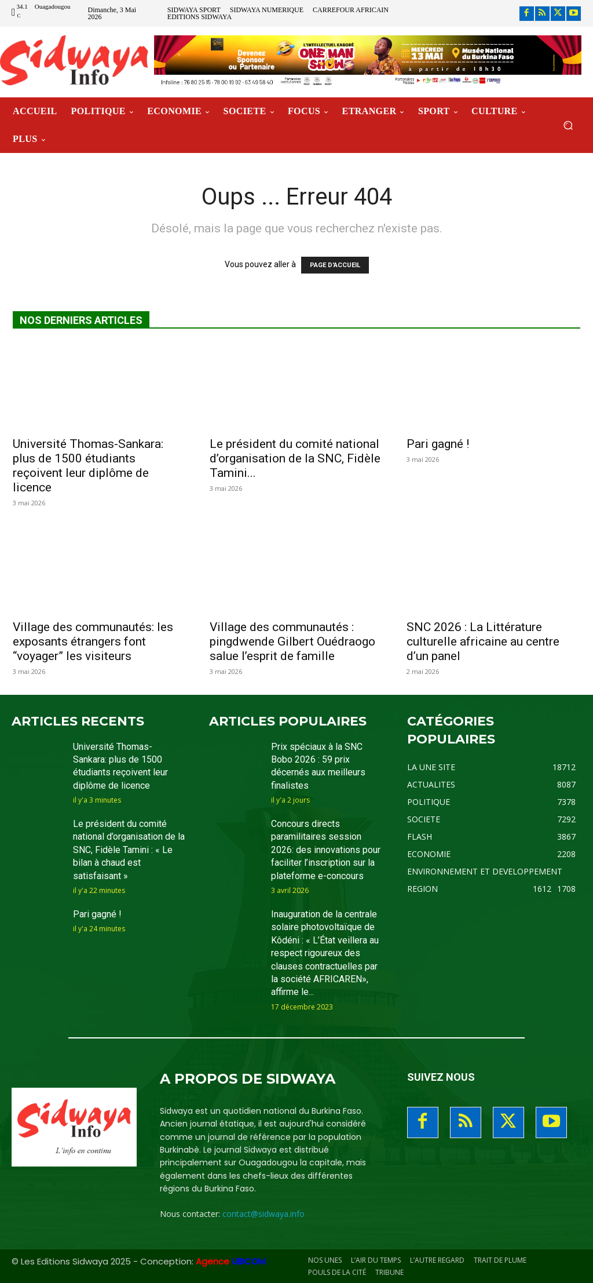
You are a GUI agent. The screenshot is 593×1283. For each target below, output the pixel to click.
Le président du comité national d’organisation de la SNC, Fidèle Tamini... (295, 458)
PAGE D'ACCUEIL (335, 265)
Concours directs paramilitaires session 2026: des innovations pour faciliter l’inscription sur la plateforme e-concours (325, 849)
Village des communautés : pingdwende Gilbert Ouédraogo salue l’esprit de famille (292, 641)
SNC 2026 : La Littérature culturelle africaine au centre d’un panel (483, 641)
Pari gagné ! (438, 444)
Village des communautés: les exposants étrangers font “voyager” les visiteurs (93, 641)
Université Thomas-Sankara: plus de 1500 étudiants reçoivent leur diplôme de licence (88, 465)
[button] (567, 125)
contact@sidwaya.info (263, 1213)
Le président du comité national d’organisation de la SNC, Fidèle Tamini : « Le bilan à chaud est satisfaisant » (129, 849)
